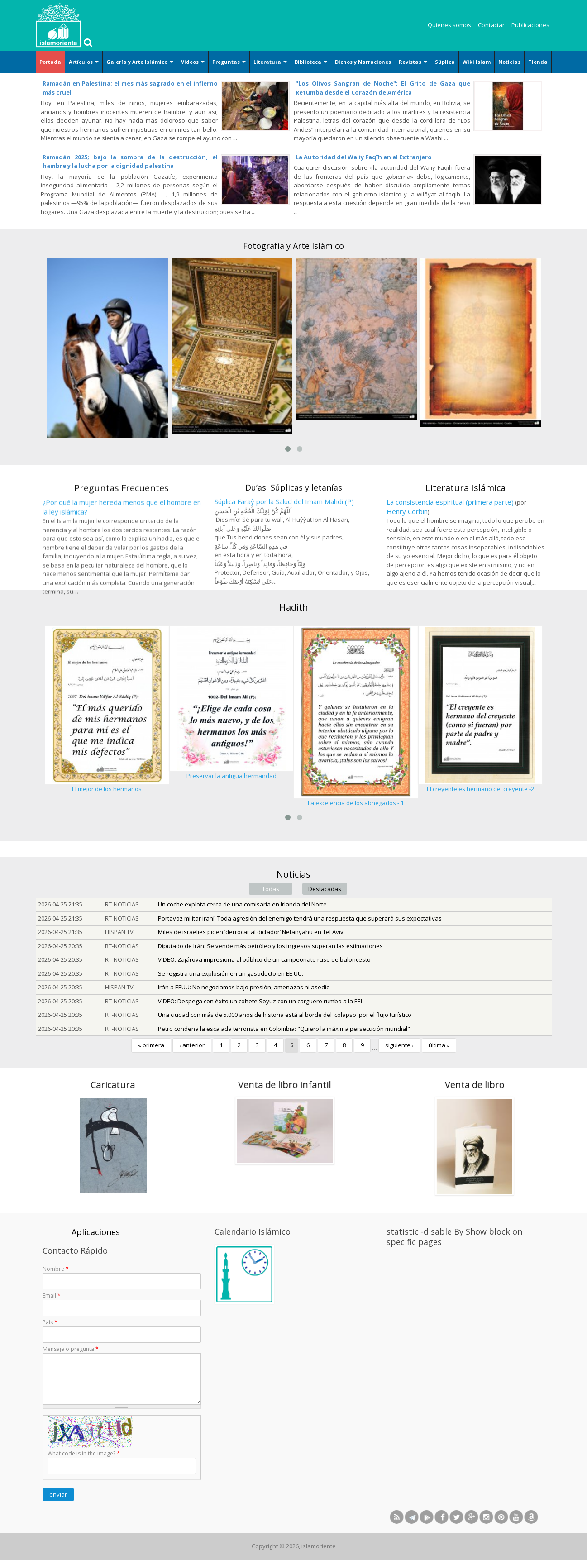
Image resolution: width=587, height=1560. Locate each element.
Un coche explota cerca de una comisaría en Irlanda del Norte (242, 904)
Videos (193, 61)
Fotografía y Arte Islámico (293, 245)
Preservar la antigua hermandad (231, 776)
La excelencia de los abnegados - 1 (356, 803)
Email (52, 1295)
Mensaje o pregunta (71, 1349)
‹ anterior (192, 1045)
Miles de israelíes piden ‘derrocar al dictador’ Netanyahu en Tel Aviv (251, 932)
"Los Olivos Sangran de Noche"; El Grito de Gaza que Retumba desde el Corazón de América (383, 87)
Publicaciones (530, 25)
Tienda (538, 61)
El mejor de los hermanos (107, 789)
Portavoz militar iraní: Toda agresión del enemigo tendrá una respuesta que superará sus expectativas (300, 918)
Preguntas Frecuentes (121, 588)
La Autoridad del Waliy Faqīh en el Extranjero (364, 157)
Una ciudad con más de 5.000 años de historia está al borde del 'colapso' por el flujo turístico (284, 1015)
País (50, 1322)
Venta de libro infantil (137, 1084)
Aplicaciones (96, 1231)
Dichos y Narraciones (363, 61)
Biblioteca (311, 61)
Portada (50, 61)
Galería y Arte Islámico (139, 61)
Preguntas (229, 61)
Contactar (491, 25)
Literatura (270, 61)
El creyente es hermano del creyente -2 (480, 789)
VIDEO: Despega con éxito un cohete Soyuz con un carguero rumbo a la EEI (260, 1001)
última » (439, 1045)
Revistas (413, 61)
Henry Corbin (407, 603)
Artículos (84, 61)
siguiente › (399, 1045)
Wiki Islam (477, 61)
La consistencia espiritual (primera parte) (450, 594)
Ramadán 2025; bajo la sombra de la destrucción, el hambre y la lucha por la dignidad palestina (130, 161)
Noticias (509, 61)
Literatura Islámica (465, 579)
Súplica (445, 61)
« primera (151, 1045)
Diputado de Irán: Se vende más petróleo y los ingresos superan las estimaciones (270, 946)
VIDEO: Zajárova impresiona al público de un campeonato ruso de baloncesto (264, 959)
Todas (270, 889)
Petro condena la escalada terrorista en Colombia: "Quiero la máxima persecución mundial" (284, 1029)
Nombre (56, 1269)
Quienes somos (449, 25)
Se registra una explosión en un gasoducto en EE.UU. (230, 973)
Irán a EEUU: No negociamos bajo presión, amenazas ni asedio (244, 987)
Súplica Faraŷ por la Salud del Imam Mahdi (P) (284, 592)
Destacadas (324, 889)
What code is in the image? (84, 1453)
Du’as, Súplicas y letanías (293, 578)
